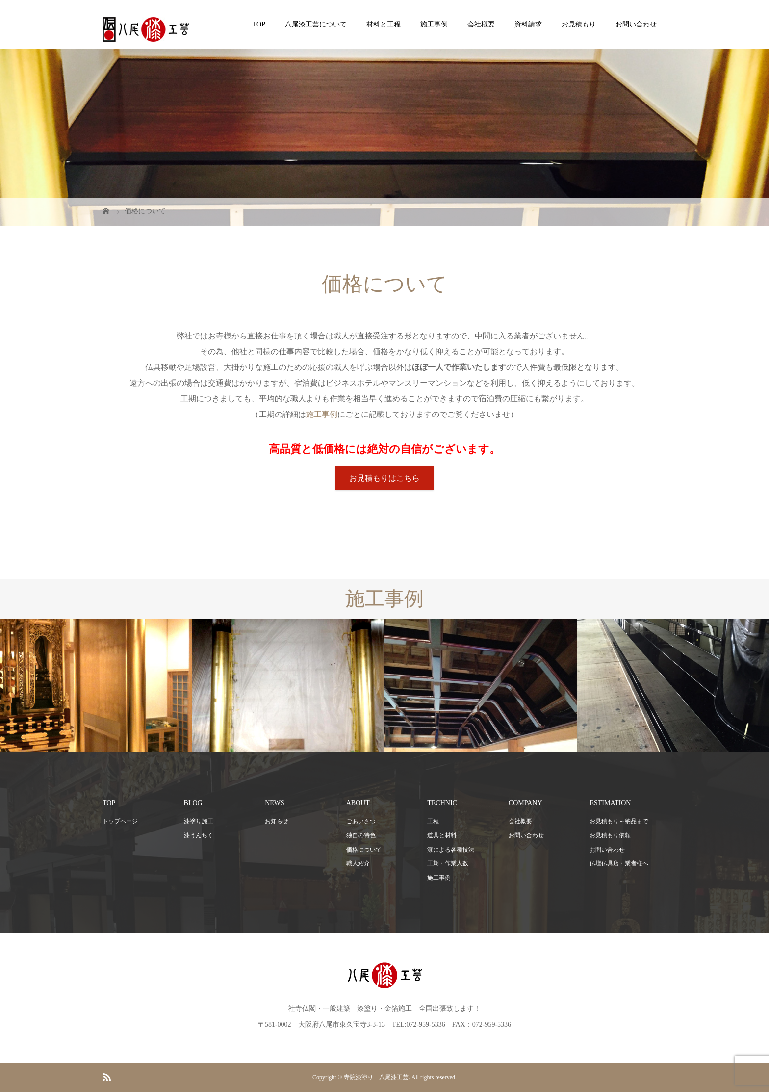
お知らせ (276, 821)
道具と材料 (442, 835)
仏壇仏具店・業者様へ (619, 863)
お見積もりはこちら (384, 478)
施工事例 (434, 24)
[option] (96, 685)
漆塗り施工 (198, 821)
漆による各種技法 (450, 849)
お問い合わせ (636, 24)
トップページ (120, 821)
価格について (364, 849)
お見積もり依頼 (610, 835)
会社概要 (481, 24)
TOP (259, 24)
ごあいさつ (361, 821)
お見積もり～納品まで (619, 821)
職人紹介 (358, 863)
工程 (433, 821)
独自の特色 (361, 835)
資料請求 (528, 24)
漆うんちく (198, 835)
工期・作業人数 (447, 863)
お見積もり (579, 24)
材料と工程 (383, 24)
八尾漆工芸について (316, 24)
